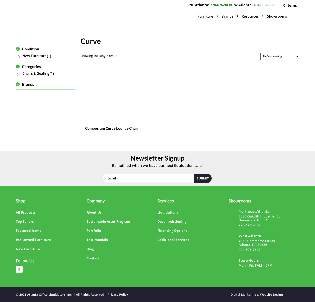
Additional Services (173, 239)
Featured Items (28, 230)
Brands (227, 16)
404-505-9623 (264, 5)
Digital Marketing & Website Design (257, 294)
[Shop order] (279, 56)
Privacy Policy (118, 294)
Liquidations (167, 212)
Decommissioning (171, 221)
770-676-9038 (221, 5)
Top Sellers (25, 221)
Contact (93, 258)
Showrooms (277, 16)
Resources (250, 16)
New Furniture (36, 55)
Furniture (205, 16)
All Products (26, 212)
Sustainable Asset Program (108, 221)
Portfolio (94, 230)
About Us (94, 212)
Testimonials (97, 239)
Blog (90, 249)
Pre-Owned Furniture (33, 239)
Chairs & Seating (38, 73)
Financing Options (172, 230)
